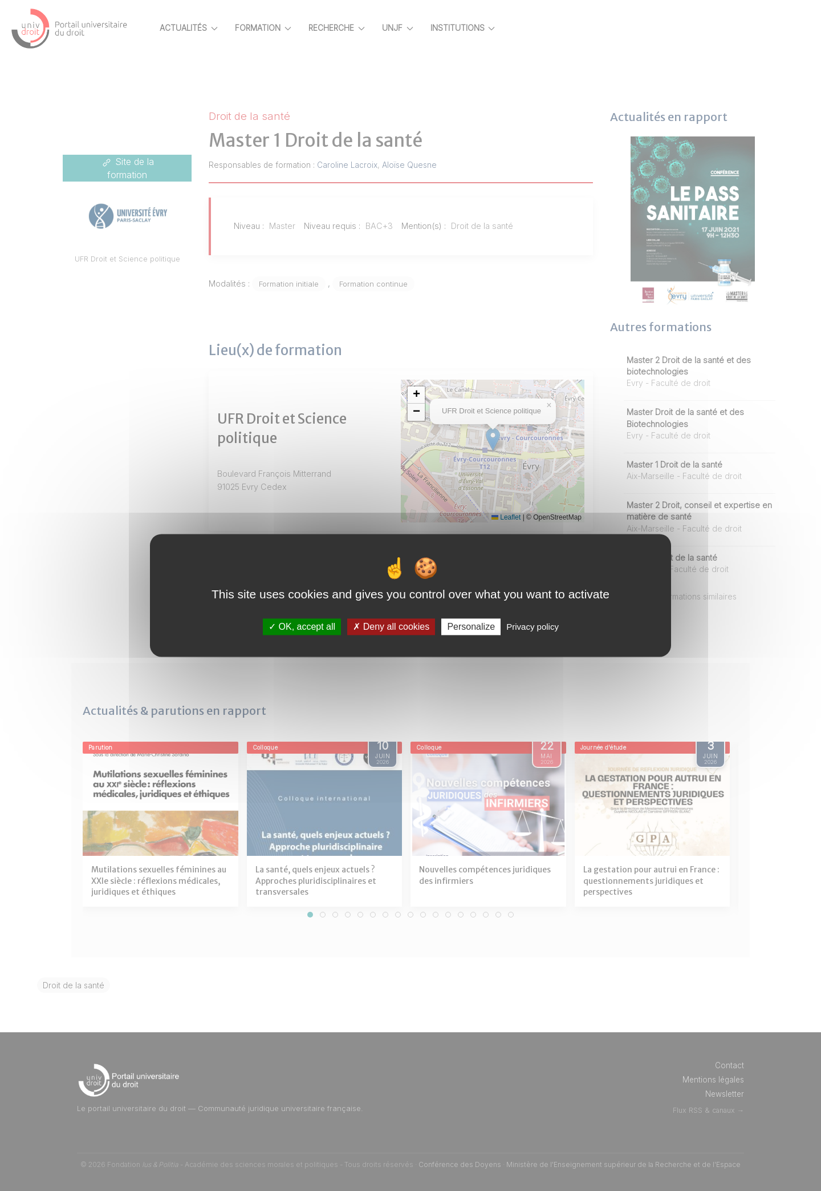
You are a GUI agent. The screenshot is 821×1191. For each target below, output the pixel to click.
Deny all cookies (391, 626)
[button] (437, 395)
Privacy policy (532, 626)
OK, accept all (302, 626)
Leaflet (515, 517)
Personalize (471, 626)
